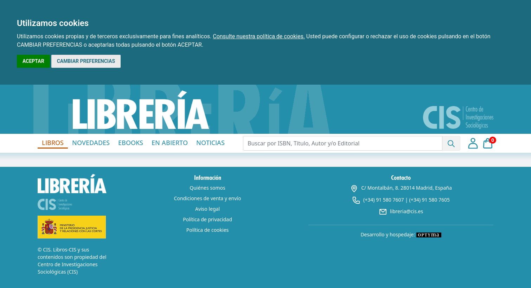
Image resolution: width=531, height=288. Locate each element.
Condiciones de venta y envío (207, 198)
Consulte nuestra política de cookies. (259, 36)
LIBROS (53, 142)
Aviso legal (207, 208)
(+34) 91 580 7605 (429, 199)
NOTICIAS (210, 142)
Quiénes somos (207, 187)
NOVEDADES (91, 142)
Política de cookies (207, 230)
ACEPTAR (33, 61)
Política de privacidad (207, 219)
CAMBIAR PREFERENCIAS (86, 61)
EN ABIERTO (170, 142)
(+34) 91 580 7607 (383, 199)
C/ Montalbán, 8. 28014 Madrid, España (401, 187)
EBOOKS (130, 142)
